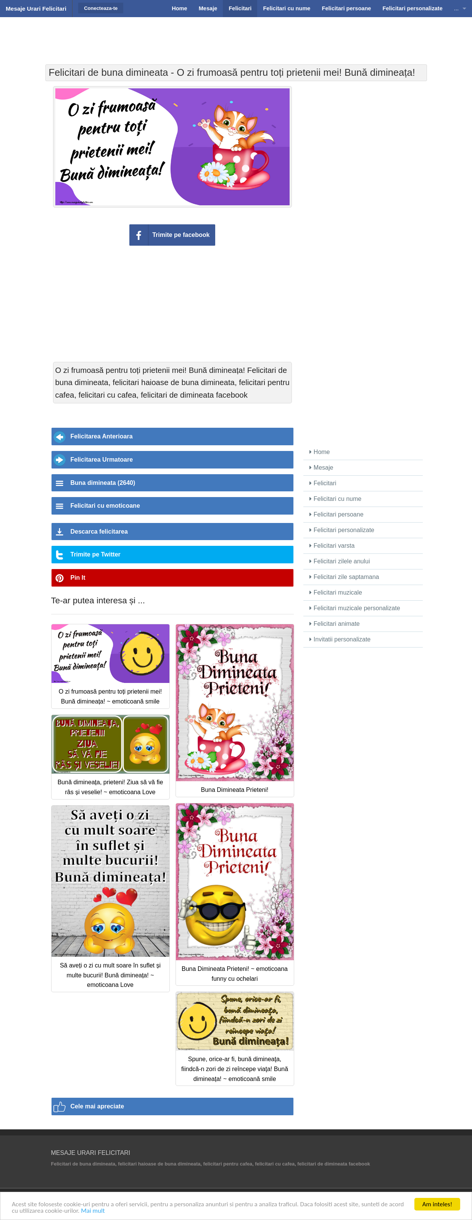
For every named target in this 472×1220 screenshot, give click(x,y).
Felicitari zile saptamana (344, 577)
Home (319, 452)
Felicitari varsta (331, 545)
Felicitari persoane (336, 514)
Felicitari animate (334, 623)
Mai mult (93, 1211)
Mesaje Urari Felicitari (36, 8)
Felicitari (322, 483)
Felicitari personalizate (341, 530)
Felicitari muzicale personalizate (354, 608)
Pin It (78, 577)
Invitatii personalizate (340, 639)
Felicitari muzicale (335, 592)
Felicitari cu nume (335, 499)
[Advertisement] (236, 36)
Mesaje (321, 467)
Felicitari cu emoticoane (105, 505)
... (456, 8)
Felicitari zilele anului (339, 561)
